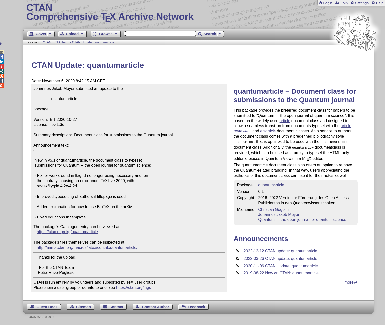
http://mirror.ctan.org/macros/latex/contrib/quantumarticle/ (87, 247)
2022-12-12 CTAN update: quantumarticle (280, 250)
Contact (116, 307)
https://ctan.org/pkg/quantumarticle (67, 232)
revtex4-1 (242, 131)
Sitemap (83, 307)
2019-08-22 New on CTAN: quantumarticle (281, 272)
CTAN (47, 42)
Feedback (196, 307)
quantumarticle (271, 184)
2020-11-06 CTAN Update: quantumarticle (281, 265)
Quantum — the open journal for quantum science (302, 219)
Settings (362, 3)
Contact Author (155, 307)
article (285, 121)
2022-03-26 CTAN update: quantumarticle (280, 257)
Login (327, 3)
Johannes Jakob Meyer (278, 213)
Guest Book (46, 307)
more (348, 281)
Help (380, 3)
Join (344, 3)
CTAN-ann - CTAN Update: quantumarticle (84, 42)
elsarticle (268, 131)
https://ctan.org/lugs (133, 287)
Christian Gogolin (273, 208)
